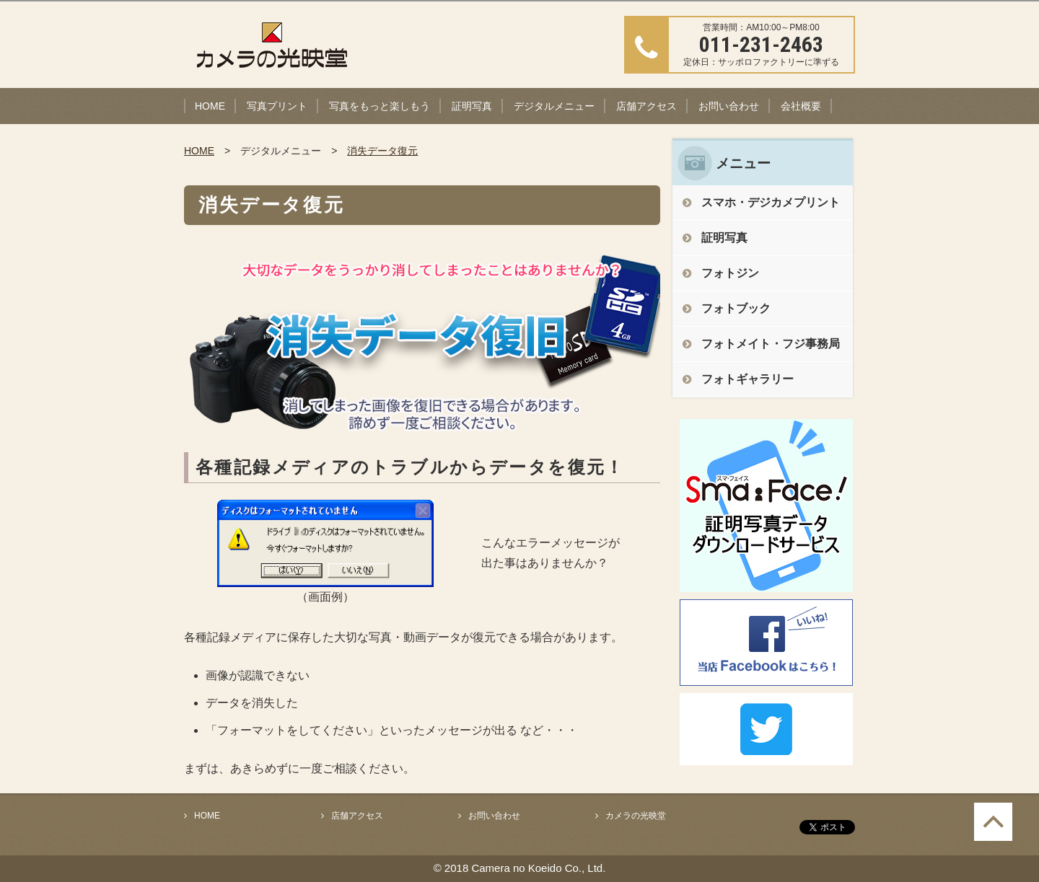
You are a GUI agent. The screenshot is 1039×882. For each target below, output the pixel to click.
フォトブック (736, 308)
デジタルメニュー (554, 106)
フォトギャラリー (747, 379)
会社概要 (801, 106)
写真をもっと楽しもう (379, 106)
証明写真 (472, 106)
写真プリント (277, 106)
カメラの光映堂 (635, 816)
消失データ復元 (382, 150)
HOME (210, 106)
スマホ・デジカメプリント (770, 202)
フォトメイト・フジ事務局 (770, 344)
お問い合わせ (728, 106)
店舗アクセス (646, 106)
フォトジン (730, 273)
